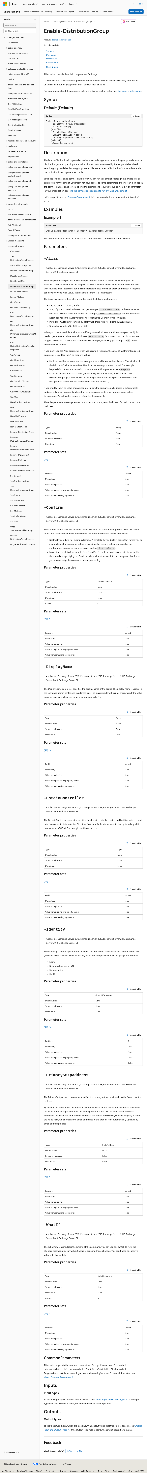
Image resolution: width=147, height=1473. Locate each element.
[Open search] (133, 3)
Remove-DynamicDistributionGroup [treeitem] (22, 448)
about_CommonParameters (57, 1377)
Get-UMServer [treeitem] (14, 130)
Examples (51, 58)
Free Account (136, 11)
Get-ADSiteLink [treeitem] (15, 104)
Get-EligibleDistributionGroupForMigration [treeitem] (22, 346)
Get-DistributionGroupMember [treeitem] (22, 314)
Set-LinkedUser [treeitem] (17, 500)
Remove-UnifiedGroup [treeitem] (20, 465)
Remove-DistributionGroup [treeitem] (22, 432)
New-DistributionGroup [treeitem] (20, 402)
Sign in (141, 3)
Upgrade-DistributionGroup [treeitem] (22, 544)
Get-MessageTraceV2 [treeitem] (17, 119)
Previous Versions (25, 1471)
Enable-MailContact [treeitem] (19, 291)
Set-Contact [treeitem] (15, 475)
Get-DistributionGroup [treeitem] (20, 307)
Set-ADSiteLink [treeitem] (14, 225)
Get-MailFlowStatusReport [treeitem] (19, 109)
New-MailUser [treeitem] (16, 421)
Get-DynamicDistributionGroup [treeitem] (22, 323)
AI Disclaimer (8, 1471)
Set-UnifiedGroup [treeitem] (18, 516)
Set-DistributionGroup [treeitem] (20, 481)
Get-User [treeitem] (14, 396)
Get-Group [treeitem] (15, 354)
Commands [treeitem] (13, 42)
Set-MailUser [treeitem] (16, 511)
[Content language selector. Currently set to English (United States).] (15, 1464)
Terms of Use (103, 1471)
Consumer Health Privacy (81, 1471)
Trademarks (118, 1471)
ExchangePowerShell (63, 21)
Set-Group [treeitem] (15, 495)
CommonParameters (78, 197)
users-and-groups (84, 21)
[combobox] (19, 25)
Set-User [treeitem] (14, 521)
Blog (38, 1471)
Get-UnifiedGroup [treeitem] (18, 386)
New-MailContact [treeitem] (18, 416)
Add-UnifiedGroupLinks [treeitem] (20, 265)
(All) (47, 459)
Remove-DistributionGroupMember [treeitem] (22, 439)
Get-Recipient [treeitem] (16, 375)
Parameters (52, 62)
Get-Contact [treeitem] (15, 302)
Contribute (50, 1471)
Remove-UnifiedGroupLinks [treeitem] (22, 470)
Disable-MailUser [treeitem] (17, 281)
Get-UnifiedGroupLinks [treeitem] (20, 391)
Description (51, 54)
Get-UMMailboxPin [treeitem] (16, 125)
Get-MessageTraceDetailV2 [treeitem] (20, 114)
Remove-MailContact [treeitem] (19, 454)
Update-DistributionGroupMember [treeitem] (22, 537)
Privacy (61, 1471)
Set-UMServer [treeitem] (14, 230)
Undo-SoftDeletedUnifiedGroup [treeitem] (21, 528)
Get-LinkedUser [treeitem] (17, 360)
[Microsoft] (5, 4)
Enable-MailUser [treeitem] (17, 296)
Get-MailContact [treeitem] (17, 365)
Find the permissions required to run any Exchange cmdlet (98, 190)
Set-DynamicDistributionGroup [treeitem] (22, 488)
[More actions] (140, 21)
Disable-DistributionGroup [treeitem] (21, 270)
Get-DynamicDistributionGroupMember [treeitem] (23, 334)
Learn (46, 21)
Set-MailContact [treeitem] (17, 505)
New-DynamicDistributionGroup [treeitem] (22, 409)
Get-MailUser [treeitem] (16, 370)
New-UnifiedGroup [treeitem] (18, 426)
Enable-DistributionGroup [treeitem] (21, 286)
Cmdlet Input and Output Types (109, 1399)
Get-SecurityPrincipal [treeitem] (19, 381)
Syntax (50, 51)
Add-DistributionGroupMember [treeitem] (22, 258)
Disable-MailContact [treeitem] (19, 275)
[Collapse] (35, 19)
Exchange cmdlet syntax (129, 90)
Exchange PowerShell (61, 39)
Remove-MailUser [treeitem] (18, 460)
